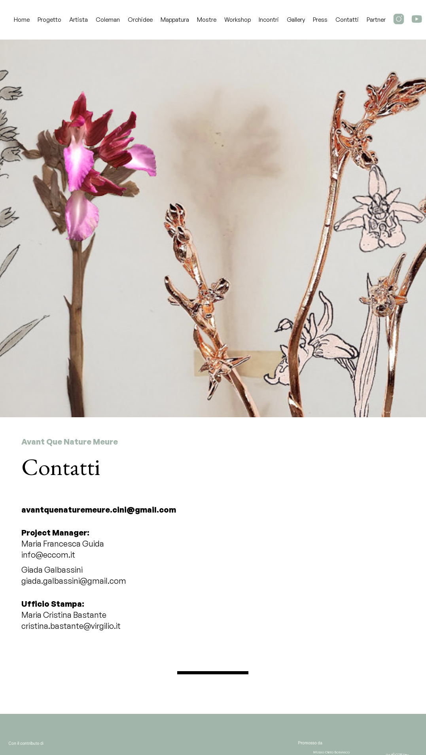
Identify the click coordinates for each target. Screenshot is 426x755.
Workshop (237, 19)
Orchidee (140, 19)
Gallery (296, 19)
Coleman (108, 19)
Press (320, 19)
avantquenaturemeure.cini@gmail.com (98, 510)
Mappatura (175, 19)
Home (22, 19)
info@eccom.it (48, 555)
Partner (376, 19)
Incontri (269, 19)
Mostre (206, 19)
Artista (78, 19)
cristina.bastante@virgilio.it (71, 626)
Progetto (49, 19)
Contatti (347, 19)
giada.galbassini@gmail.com (73, 581)
